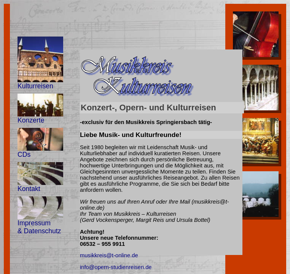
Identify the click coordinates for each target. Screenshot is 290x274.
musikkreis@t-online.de (109, 255)
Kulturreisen (40, 63)
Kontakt (40, 177)
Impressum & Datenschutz (40, 215)
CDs (40, 143)
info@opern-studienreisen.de (115, 267)
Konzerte (40, 109)
